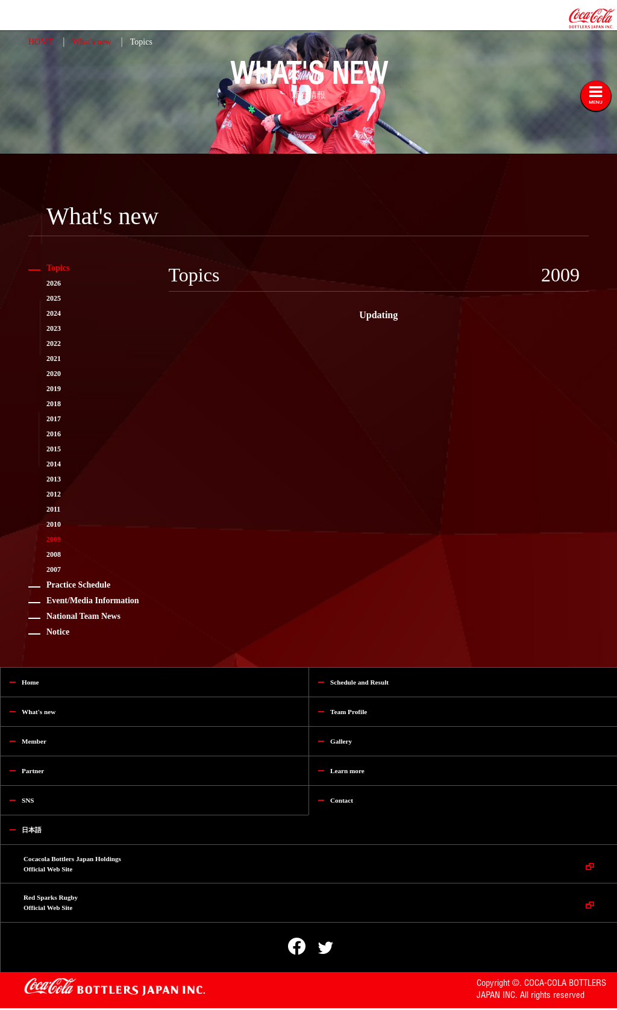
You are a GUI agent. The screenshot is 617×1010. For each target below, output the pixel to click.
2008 (53, 554)
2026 (53, 283)
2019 (53, 388)
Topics (141, 41)
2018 (53, 404)
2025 (53, 298)
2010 (53, 524)
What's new (91, 41)
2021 (53, 358)
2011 (53, 509)
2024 (53, 313)
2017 (53, 419)
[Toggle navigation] (596, 96)
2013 (53, 479)
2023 (53, 328)
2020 (53, 373)
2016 (53, 434)
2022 (53, 343)
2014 (53, 464)
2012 (53, 494)
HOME (40, 41)
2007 (53, 569)
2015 (53, 449)
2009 (53, 539)
